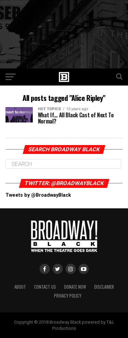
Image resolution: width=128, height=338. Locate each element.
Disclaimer (104, 287)
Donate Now (75, 287)
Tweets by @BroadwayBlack (38, 195)
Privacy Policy (67, 295)
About (20, 287)
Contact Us (45, 287)
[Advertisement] (64, 34)
